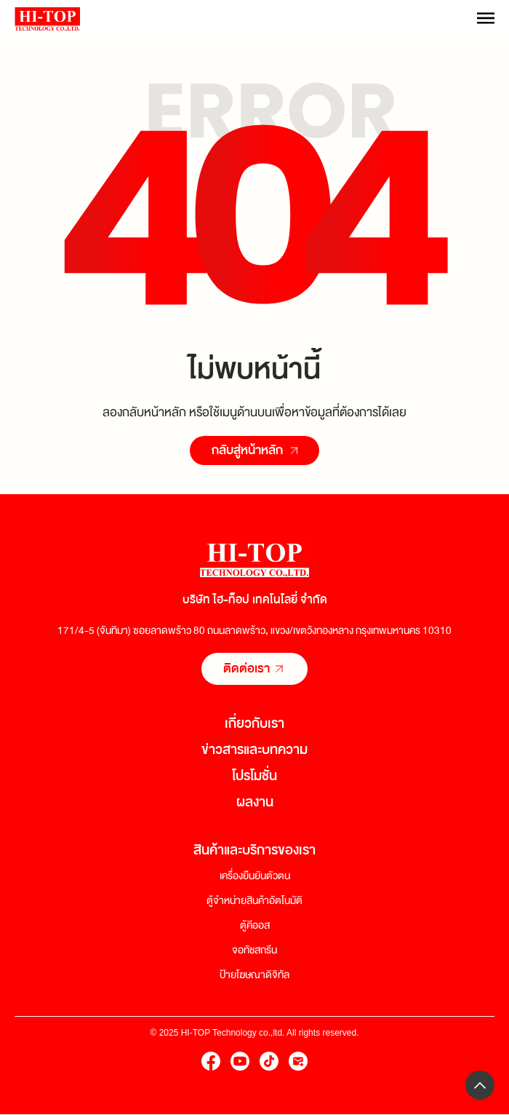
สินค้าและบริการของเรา (254, 850)
